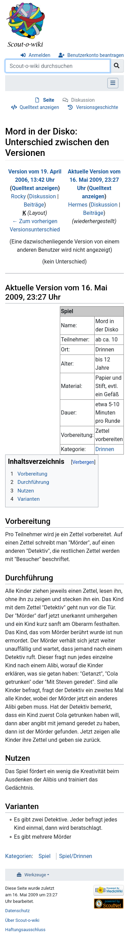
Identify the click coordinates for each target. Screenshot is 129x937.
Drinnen (104, 449)
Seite (48, 100)
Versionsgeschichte (97, 107)
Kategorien (18, 856)
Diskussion (83, 100)
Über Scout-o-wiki (22, 920)
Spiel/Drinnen (75, 856)
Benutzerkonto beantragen (95, 55)
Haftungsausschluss (25, 929)
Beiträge (34, 204)
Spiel (45, 856)
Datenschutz (17, 910)
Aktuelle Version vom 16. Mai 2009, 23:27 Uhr (94, 179)
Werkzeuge (35, 874)
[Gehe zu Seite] (117, 65)
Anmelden (39, 55)
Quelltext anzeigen (39, 107)
